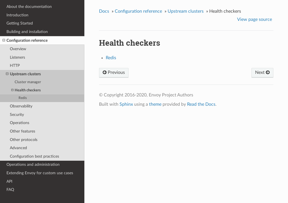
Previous (114, 72)
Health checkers (26, 90)
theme (155, 104)
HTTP (15, 65)
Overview (18, 49)
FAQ (10, 189)
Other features (22, 131)
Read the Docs (201, 104)
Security (17, 114)
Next (262, 72)
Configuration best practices (34, 156)
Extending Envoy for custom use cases (39, 173)
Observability (21, 106)
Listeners (17, 57)
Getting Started (19, 23)
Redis (23, 98)
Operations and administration (33, 164)
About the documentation (29, 7)
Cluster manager (28, 82)
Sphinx (126, 104)
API (9, 181)
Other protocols (23, 140)
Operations (19, 123)
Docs (104, 11)
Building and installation (27, 32)
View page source (254, 19)
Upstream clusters (23, 74)
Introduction (17, 15)
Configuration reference (25, 40)
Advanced (18, 148)
